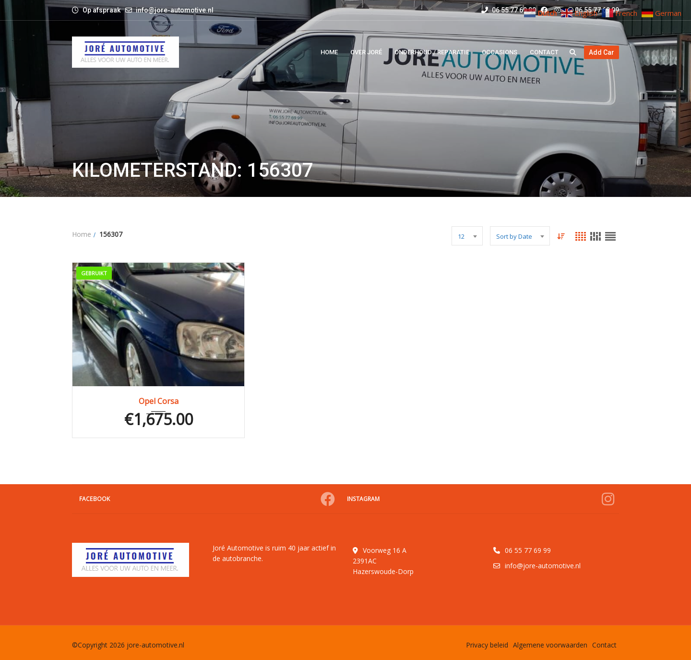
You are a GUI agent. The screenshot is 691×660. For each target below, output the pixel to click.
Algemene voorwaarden (550, 644)
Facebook (207, 499)
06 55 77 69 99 (508, 10)
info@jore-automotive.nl (175, 10)
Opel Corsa (159, 401)
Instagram (480, 499)
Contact (604, 644)
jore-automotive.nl (155, 644)
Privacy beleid (487, 644)
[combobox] (467, 235)
